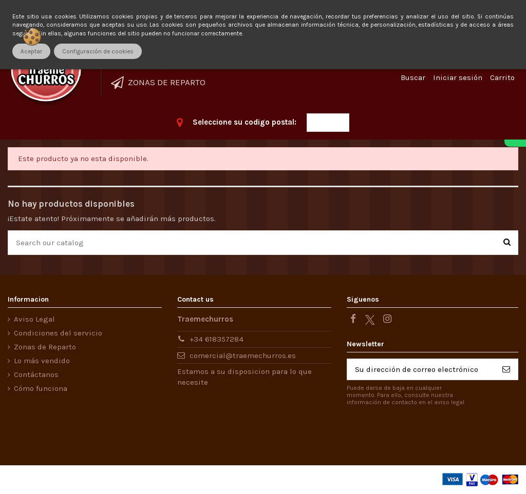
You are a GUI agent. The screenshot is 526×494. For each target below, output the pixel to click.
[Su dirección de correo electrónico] (421, 369)
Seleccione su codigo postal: (244, 122)
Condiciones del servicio (58, 333)
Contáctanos (36, 374)
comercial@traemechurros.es (243, 355)
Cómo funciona (40, 388)
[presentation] (432, 432)
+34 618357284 (216, 339)
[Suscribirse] (506, 369)
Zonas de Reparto (45, 346)
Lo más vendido (42, 360)
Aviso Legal (34, 319)
